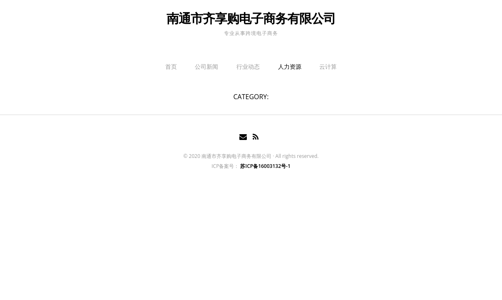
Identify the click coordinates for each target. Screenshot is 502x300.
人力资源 (289, 66)
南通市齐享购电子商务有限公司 (251, 18)
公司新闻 (206, 66)
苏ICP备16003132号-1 (265, 166)
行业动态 (248, 66)
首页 (171, 66)
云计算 (328, 66)
